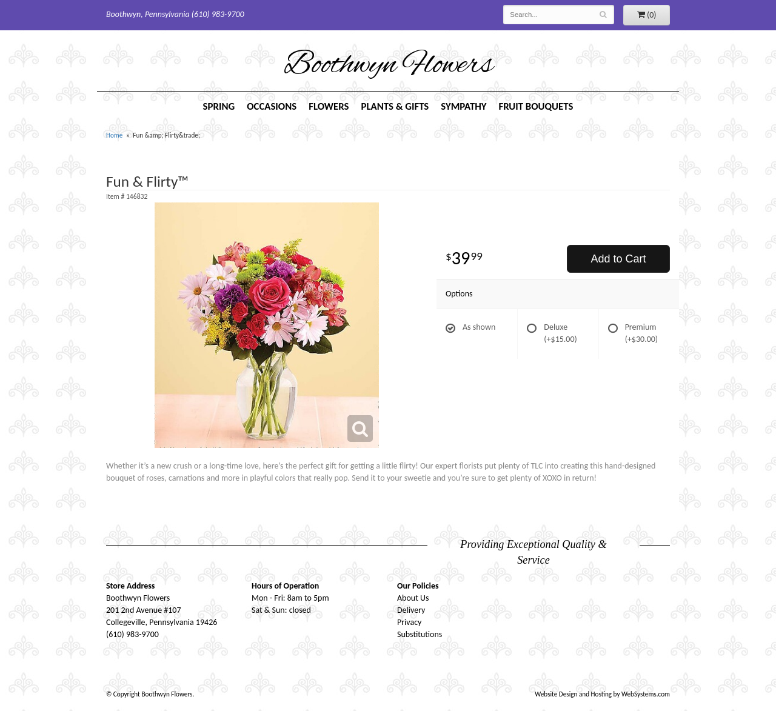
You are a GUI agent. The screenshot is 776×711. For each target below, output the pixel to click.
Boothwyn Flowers (388, 66)
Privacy (409, 622)
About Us (413, 598)
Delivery (411, 610)
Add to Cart (618, 259)
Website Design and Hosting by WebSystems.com (602, 694)
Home (114, 135)
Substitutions (419, 634)
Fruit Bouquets (536, 106)
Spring (219, 106)
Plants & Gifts (395, 106)
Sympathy (463, 106)
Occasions (271, 106)
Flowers (329, 106)
